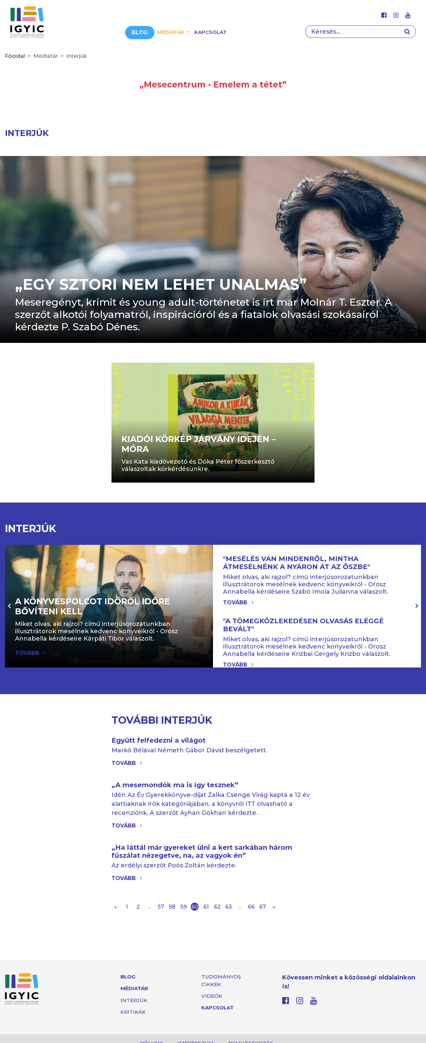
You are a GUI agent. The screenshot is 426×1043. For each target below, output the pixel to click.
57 (161, 907)
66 (251, 907)
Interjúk (133, 1000)
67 (262, 907)
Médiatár (134, 988)
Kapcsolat (210, 32)
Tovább (238, 602)
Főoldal (15, 56)
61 (206, 907)
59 (183, 907)
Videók (211, 996)
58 (172, 907)
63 (228, 907)
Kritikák (133, 1012)
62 (217, 907)
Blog (140, 32)
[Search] (352, 31)
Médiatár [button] (171, 32)
